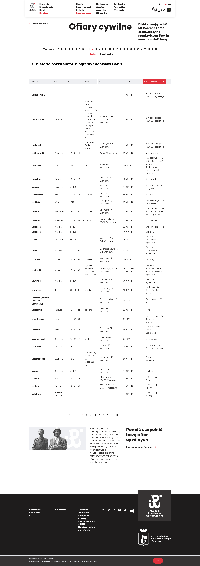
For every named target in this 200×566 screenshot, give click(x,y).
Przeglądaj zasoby (84, 13)
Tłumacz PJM (60, 509)
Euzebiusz (58, 386)
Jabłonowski (38, 153)
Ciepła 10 (150, 232)
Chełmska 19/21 (153, 220)
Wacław (58, 250)
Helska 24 (150, 371)
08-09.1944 (128, 165)
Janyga (35, 211)
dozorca (88, 194)
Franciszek (59, 346)
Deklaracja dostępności (84, 514)
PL (165, 4)
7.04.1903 (74, 211)
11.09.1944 (128, 394)
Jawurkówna (38, 119)
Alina (56, 202)
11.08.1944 (128, 95)
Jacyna (35, 371)
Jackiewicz (37, 310)
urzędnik (88, 259)
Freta (148, 310)
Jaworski (36, 281)
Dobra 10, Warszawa (109, 153)
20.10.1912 (75, 339)
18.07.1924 (75, 310)
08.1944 (126, 239)
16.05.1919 (75, 153)
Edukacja (80, 10)
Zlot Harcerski (102, 4)
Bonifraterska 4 (152, 179)
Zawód (86, 82)
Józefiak (36, 259)
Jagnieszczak (38, 339)
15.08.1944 (128, 211)
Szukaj (92, 54)
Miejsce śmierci (150, 82)
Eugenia (57, 179)
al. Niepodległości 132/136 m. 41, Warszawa (108, 119)
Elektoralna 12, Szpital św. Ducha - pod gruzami (154, 290)
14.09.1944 (128, 220)
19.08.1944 (128, 179)
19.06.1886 (75, 270)
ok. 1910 (74, 227)
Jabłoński (36, 227)
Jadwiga (58, 119)
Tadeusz (58, 310)
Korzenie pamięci (83, 7)
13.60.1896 (75, 259)
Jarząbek (36, 179)
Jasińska (36, 202)
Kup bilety (43, 13)
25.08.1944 (128, 227)
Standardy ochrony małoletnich (87, 528)
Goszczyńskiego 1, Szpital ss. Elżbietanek (154, 330)
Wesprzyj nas (101, 10)
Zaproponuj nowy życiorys (139, 447)
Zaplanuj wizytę (46, 7)
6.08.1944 (127, 281)
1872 (72, 165)
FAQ (31, 515)
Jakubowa (36, 394)
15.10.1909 (75, 319)
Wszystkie (48, 49)
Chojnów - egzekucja (155, 227)
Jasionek (36, 378)
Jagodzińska (38, 319)
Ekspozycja (44, 4)
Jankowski (37, 145)
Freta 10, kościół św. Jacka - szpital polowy (155, 319)
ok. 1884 (74, 187)
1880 (72, 119)
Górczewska (151, 339)
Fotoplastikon (119, 7)
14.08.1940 (75, 386)
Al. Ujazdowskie (153, 153)
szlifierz (88, 310)
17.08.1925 (75, 179)
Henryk (57, 290)
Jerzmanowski (39, 359)
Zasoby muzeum (40, 23)
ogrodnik (89, 211)
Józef (57, 165)
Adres (101, 82)
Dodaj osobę (106, 54)
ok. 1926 (74, 232)
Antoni (57, 259)
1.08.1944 (127, 232)
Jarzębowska (38, 95)
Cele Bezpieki (119, 4)
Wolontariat (101, 7)
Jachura (36, 239)
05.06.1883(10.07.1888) (80, 220)
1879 (72, 359)
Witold (57, 194)
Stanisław (58, 227)
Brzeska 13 (151, 194)
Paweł (57, 378)
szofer (88, 339)
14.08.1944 (128, 378)
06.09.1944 (128, 202)
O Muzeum (83, 509)
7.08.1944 (127, 290)
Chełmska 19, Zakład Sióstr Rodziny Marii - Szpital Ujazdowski (155, 211)
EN (169, 4)
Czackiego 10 (152, 259)
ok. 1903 (74, 281)
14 (117, 415)
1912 (72, 202)
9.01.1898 (74, 290)
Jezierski (36, 270)
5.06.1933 (74, 239)
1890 (72, 346)
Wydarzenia (119, 10)
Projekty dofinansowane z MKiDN (86, 521)
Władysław (59, 211)
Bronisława (59, 220)
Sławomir (58, 239)
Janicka (35, 187)
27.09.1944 (128, 187)
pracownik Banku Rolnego (89, 145)
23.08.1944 (128, 310)
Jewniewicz (37, 194)
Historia (79, 4)
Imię (55, 82)
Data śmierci (126, 82)
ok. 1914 (74, 371)
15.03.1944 (75, 378)
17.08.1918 (75, 330)
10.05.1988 (75, 194)
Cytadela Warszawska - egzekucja (152, 239)
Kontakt (42, 10)
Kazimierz (58, 153)
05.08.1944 (128, 153)
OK (158, 561)
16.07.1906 (75, 250)
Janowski (36, 165)
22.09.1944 (128, 371)
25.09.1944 (128, 330)
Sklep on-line (101, 13)
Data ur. (71, 82)
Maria (56, 330)
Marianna (58, 187)
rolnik (87, 165)
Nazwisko (34, 82)
